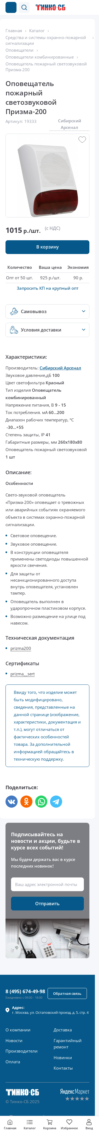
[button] (24, 7)
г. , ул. (50, 1010)
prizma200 (20, 648)
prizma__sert (22, 674)
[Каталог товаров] (11, 7)
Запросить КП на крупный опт (47, 288)
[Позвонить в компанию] (79, 7)
